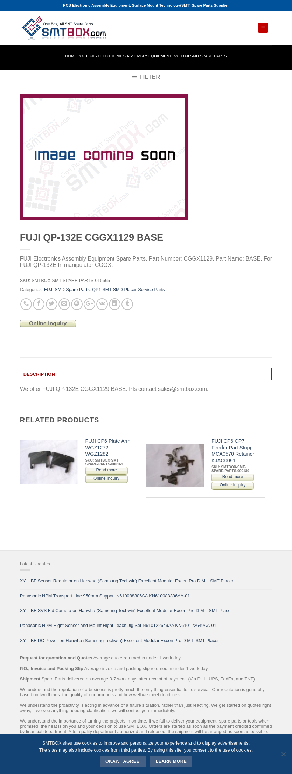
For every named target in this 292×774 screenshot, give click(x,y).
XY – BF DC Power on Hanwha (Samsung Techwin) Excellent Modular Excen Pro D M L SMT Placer (119, 640)
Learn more (171, 761)
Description (39, 374)
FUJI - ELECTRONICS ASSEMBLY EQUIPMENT (129, 56)
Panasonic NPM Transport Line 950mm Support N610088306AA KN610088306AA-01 (105, 596)
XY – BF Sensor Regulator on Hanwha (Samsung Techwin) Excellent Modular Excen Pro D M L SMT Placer (127, 580)
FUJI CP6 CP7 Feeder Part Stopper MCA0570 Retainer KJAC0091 (234, 450)
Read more (106, 470)
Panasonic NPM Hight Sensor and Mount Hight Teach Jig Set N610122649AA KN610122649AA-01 (118, 625)
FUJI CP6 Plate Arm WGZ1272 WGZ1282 (108, 447)
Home (71, 56)
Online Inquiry (48, 323)
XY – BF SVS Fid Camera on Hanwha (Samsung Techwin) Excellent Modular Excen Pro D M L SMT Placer (126, 610)
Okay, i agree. (123, 761)
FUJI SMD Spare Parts (204, 56)
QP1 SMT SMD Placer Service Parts (128, 289)
